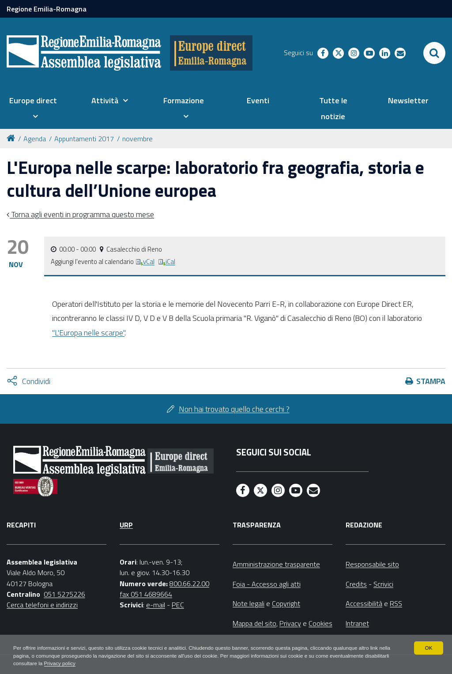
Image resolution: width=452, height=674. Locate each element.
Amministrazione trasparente (276, 564)
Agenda (34, 138)
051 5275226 (64, 594)
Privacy (290, 623)
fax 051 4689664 (146, 594)
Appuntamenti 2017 (84, 138)
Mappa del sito (254, 623)
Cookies (320, 623)
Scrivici (383, 584)
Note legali (248, 603)
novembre (137, 138)
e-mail (155, 604)
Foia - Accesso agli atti (267, 584)
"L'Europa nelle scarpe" (88, 333)
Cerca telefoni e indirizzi (42, 604)
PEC (178, 604)
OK (428, 647)
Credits (356, 584)
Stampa (430, 381)
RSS (396, 603)
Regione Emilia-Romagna (47, 9)
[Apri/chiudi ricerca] (434, 53)
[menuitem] (33, 108)
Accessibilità (364, 603)
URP (126, 525)
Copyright (286, 603)
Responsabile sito (372, 564)
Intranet (357, 623)
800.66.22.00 (189, 583)
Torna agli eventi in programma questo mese (82, 214)
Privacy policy (87, 663)
